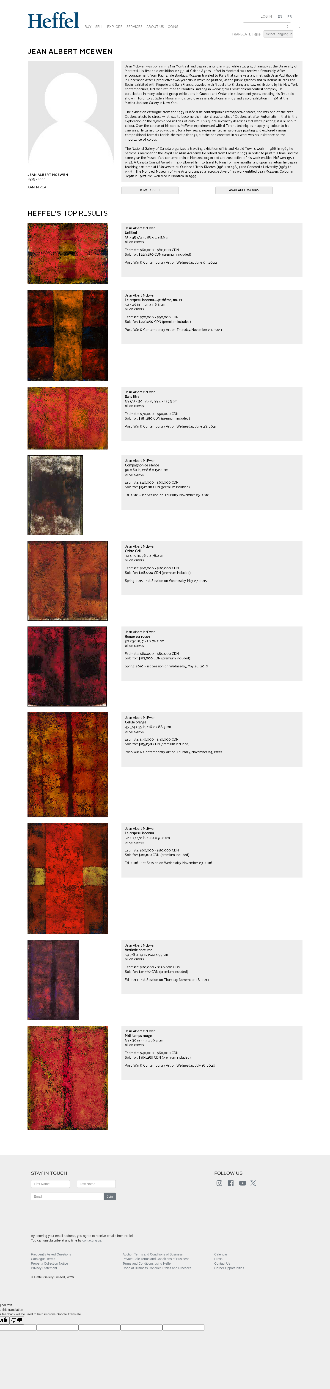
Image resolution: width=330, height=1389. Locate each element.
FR (289, 16)
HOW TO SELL (150, 190)
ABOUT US (155, 27)
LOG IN (266, 16)
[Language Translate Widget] (278, 33)
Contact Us (222, 1263)
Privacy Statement (44, 1268)
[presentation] (66, 1214)
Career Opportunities (229, 1268)
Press (218, 1259)
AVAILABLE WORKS (244, 190)
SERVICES (134, 27)
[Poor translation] (16, 1321)
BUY (88, 27)
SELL (99, 27)
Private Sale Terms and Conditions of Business (156, 1259)
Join (110, 1196)
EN (280, 16)
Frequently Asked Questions (51, 1254)
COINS (173, 27)
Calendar (220, 1254)
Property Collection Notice (49, 1263)
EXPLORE (115, 27)
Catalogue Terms (43, 1259)
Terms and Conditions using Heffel (147, 1263)
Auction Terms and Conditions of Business (153, 1254)
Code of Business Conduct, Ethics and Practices (157, 1268)
